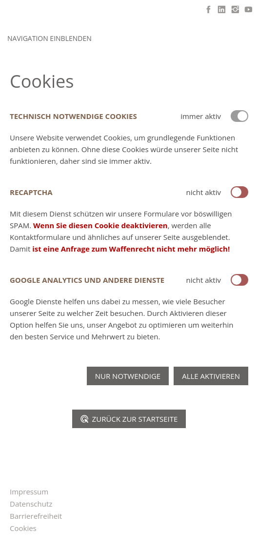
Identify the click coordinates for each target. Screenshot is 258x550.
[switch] (239, 192)
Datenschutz (31, 504)
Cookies (23, 528)
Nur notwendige (127, 376)
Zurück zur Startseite (129, 419)
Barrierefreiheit (36, 516)
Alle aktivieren (211, 376)
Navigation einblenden (49, 38)
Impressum (29, 491)
